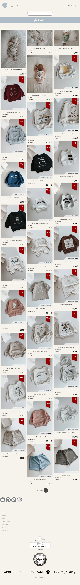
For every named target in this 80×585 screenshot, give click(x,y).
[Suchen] (40, 14)
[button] (11, 5)
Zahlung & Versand (6, 521)
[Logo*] (5, 2)
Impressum (4, 509)
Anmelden (4, 515)
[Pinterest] (8, 499)
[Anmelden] (69, 5)
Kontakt (23, 5)
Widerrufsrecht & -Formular (7, 531)
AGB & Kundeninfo (5, 524)
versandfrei (4, 74)
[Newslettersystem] (19, 499)
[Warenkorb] (76, 5)
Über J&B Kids (17, 5)
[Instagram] (13, 499)
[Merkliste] (72, 5)
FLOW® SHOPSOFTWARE (40, 578)
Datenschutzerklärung (6, 527)
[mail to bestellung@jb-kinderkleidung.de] (2, 499)
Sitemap (3, 518)
